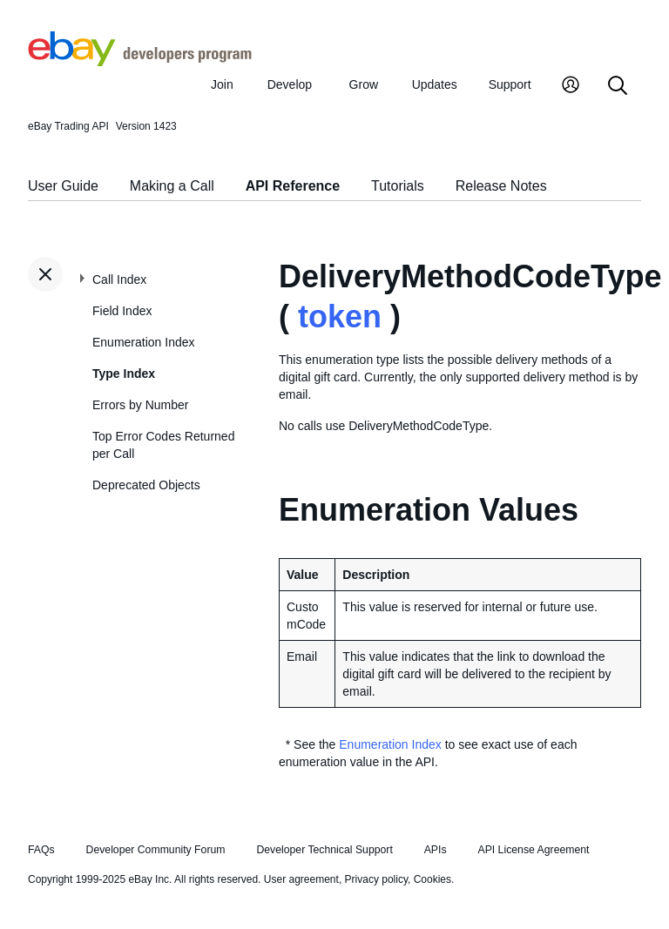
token (340, 316)
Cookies (432, 879)
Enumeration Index (143, 342)
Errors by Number (140, 405)
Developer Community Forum (156, 850)
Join (222, 84)
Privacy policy (376, 879)
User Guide (63, 185)
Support (510, 84)
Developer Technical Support (324, 850)
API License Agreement (533, 850)
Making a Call (172, 185)
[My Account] (570, 87)
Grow (363, 84)
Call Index (119, 279)
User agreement (301, 879)
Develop (289, 84)
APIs (435, 850)
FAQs (41, 850)
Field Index (122, 311)
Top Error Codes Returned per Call (163, 445)
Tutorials (397, 185)
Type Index (123, 373)
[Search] (617, 87)
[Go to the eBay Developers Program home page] (140, 62)
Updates (434, 84)
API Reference (293, 185)
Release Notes (501, 185)
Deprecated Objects (146, 485)
